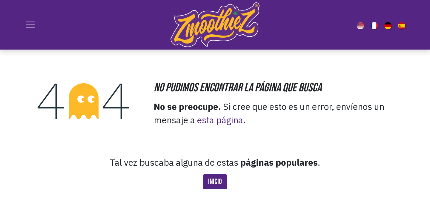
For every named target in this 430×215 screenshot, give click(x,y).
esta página (220, 120)
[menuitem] (361, 25)
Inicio (215, 181)
